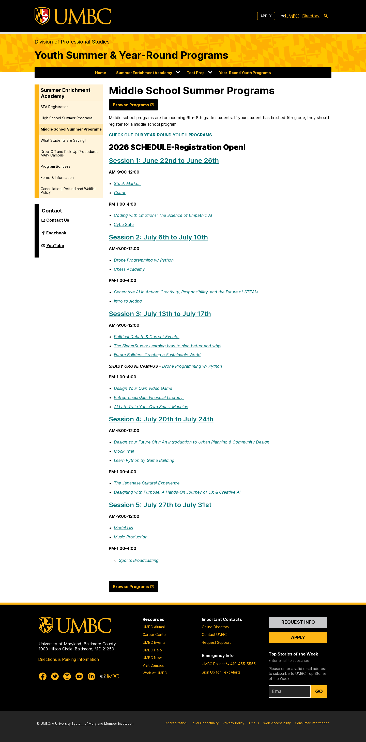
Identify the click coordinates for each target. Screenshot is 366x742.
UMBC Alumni (154, 627)
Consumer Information (312, 723)
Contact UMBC (214, 634)
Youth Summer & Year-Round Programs (131, 55)
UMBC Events (154, 642)
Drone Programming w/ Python (192, 366)
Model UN (123, 527)
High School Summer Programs (67, 118)
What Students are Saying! (63, 140)
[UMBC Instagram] (67, 676)
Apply (266, 16)
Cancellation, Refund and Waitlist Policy (68, 190)
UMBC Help (152, 650)
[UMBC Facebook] (42, 676)
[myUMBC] (289, 16)
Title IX (253, 723)
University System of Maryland (79, 723)
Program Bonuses (55, 166)
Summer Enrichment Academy (144, 72)
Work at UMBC (155, 673)
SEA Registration (55, 107)
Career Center (155, 634)
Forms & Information (57, 177)
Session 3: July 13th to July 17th (160, 314)
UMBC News (153, 657)
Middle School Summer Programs (71, 129)
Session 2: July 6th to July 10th (158, 237)
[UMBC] (72, 16)
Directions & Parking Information (68, 659)
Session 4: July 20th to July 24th (161, 419)
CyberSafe (124, 224)
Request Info (298, 622)
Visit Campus (153, 665)
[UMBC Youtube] (79, 676)
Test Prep (196, 72)
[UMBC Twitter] (54, 676)
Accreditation (176, 723)
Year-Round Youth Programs (245, 72)
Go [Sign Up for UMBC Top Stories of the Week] (319, 691)
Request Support (216, 642)
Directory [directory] (311, 15)
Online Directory (215, 627)
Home (100, 72)
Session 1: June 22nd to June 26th (164, 160)
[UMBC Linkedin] (91, 676)
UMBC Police (213, 664)
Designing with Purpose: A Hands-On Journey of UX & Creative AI (177, 492)
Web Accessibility (277, 723)
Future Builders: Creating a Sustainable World (157, 354)
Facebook (56, 235)
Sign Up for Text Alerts (221, 672)
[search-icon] (325, 16)
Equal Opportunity (205, 723)
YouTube (55, 247)
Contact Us (57, 220)
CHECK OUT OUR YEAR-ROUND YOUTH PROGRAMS (160, 134)
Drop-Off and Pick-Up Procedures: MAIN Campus (70, 153)
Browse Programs (131, 104)
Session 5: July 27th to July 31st (160, 505)
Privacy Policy (233, 723)
